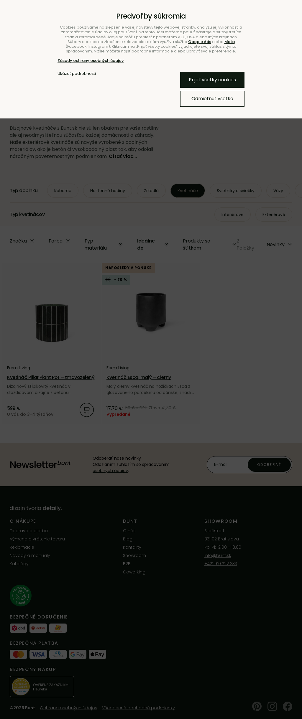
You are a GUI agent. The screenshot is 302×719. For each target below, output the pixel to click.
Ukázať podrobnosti (77, 73)
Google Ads (199, 41)
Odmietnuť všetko (212, 98)
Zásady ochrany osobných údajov (91, 60)
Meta (229, 41)
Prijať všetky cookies (212, 79)
